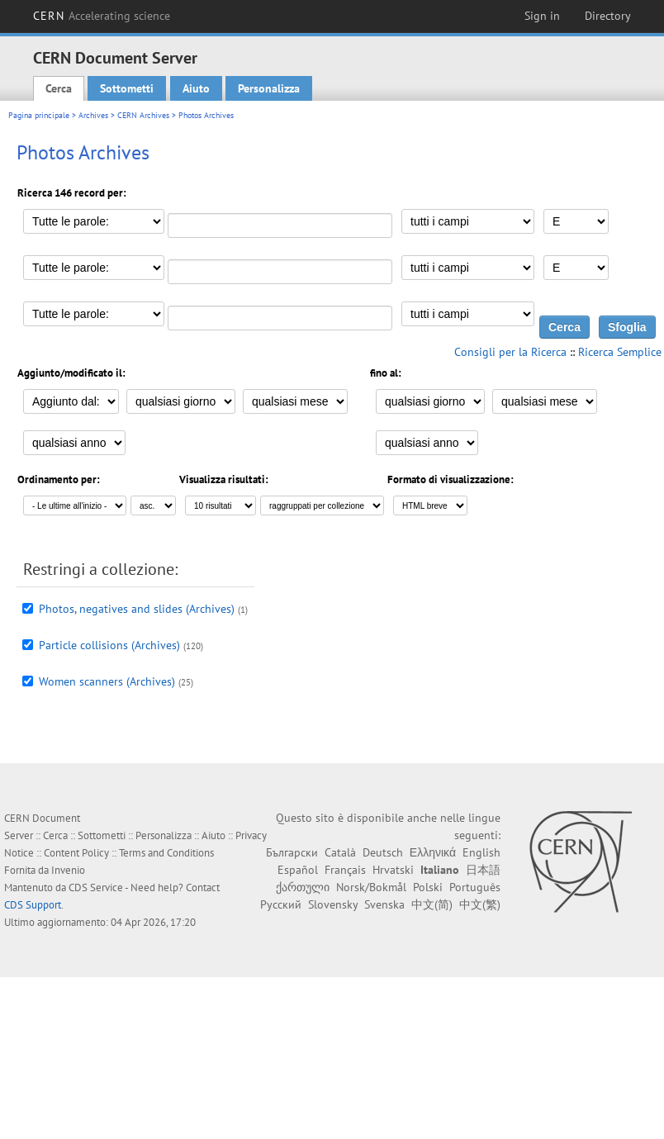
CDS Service (96, 887)
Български (292, 852)
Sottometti (127, 88)
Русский (280, 904)
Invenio (68, 870)
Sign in (542, 15)
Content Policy (76, 853)
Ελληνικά (433, 852)
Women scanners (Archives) (107, 681)
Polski (428, 887)
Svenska (384, 904)
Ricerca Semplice (620, 351)
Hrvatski (393, 869)
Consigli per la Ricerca (510, 351)
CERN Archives (143, 115)
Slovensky (333, 904)
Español (297, 869)
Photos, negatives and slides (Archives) (137, 608)
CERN (101, 15)
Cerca (58, 88)
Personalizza (269, 88)
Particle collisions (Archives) (109, 645)
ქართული (303, 887)
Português (474, 887)
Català (340, 852)
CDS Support (32, 905)
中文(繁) (479, 904)
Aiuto (196, 88)
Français (345, 869)
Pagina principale (38, 115)
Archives (93, 115)
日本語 (483, 869)
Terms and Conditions (166, 853)
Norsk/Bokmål (371, 887)
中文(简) (432, 904)
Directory (608, 15)
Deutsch (383, 852)
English (481, 852)
